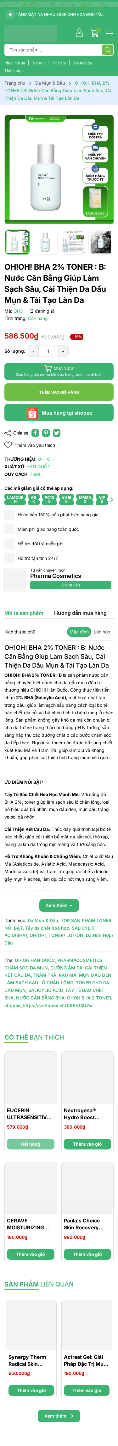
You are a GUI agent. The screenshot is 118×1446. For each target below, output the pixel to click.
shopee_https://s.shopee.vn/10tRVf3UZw (48, 1005)
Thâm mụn (14, 70)
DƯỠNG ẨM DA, (67, 967)
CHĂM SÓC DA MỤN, (26, 967)
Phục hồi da (15, 63)
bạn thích (34, 1037)
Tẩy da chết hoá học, (47, 928)
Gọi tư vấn (71, 585)
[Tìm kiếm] (107, 50)
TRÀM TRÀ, (45, 975)
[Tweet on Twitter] (56, 433)
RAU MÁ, (68, 975)
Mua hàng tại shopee (59, 413)
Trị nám (60, 63)
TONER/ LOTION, (66, 935)
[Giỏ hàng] (95, 32)
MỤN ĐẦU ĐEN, (96, 975)
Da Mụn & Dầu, (43, 920)
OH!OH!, (38, 935)
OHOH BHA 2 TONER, (89, 997)
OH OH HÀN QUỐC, (35, 960)
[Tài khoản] (79, 32)
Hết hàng (30, 1144)
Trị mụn (39, 63)
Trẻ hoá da (83, 63)
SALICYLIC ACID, (46, 990)
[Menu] (109, 33)
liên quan (39, 1284)
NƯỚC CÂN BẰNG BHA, (41, 997)
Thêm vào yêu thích (29, 445)
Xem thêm (59, 1416)
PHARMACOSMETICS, (80, 960)
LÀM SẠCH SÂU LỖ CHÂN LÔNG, (39, 982)
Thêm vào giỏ (87, 1144)
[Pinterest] (46, 433)
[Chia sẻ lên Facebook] (35, 433)
